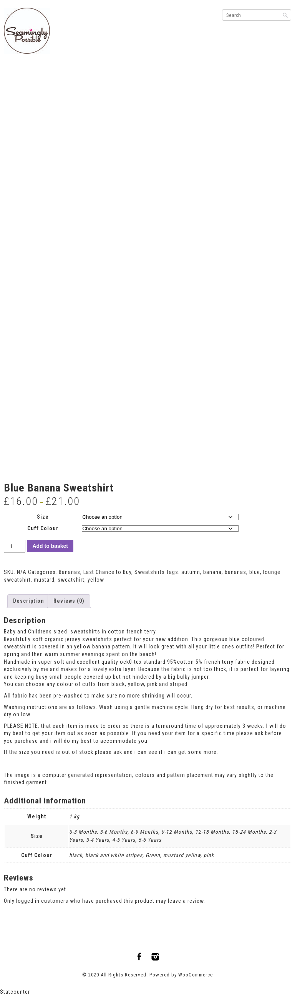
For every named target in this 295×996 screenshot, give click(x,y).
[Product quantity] (14, 546)
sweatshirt (71, 580)
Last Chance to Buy (107, 572)
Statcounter (15, 992)
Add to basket (50, 546)
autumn (190, 572)
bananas (235, 572)
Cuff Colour (42, 528)
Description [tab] (28, 601)
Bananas (69, 572)
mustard (44, 580)
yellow (96, 580)
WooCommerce (195, 975)
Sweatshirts (149, 572)
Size (43, 517)
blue (254, 572)
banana (212, 572)
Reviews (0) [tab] (69, 601)
